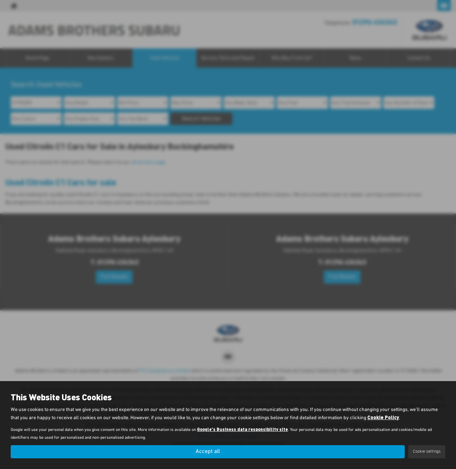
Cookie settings (427, 451)
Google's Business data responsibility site (242, 429)
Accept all (208, 451)
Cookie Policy (383, 417)
